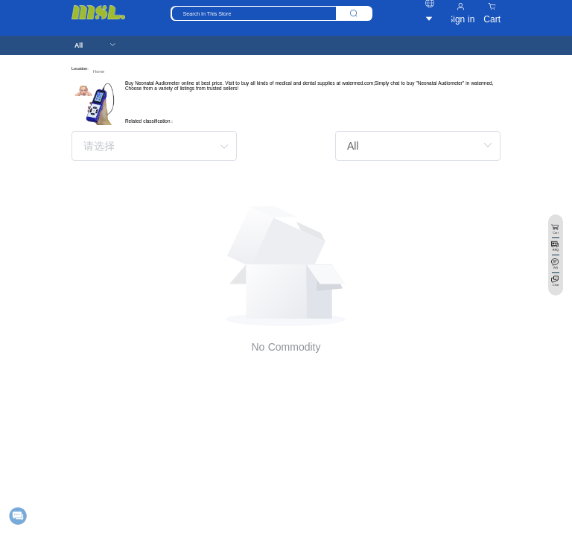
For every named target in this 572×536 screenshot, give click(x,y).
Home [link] (98, 71)
